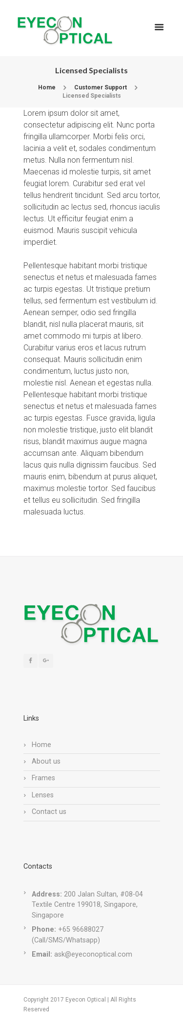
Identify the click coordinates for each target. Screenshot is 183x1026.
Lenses (43, 795)
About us (46, 761)
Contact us (49, 812)
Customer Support (100, 87)
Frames (43, 778)
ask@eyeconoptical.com (93, 954)
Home (47, 87)
